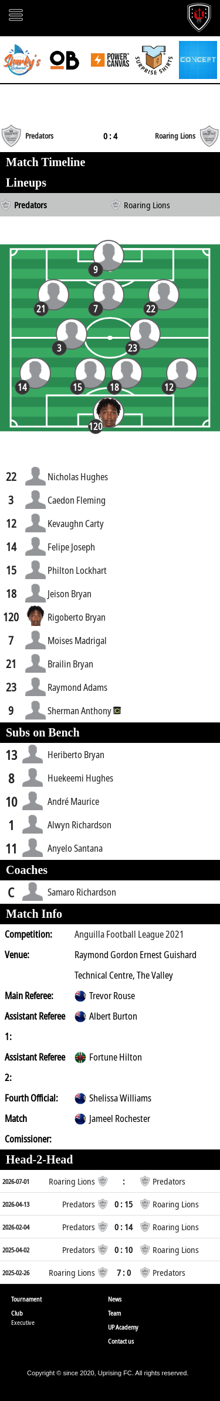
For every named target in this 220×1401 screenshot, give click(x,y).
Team (114, 1313)
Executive (23, 1322)
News (114, 1299)
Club (17, 1313)
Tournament (26, 1299)
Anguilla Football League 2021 (129, 934)
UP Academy (123, 1327)
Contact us (121, 1341)
